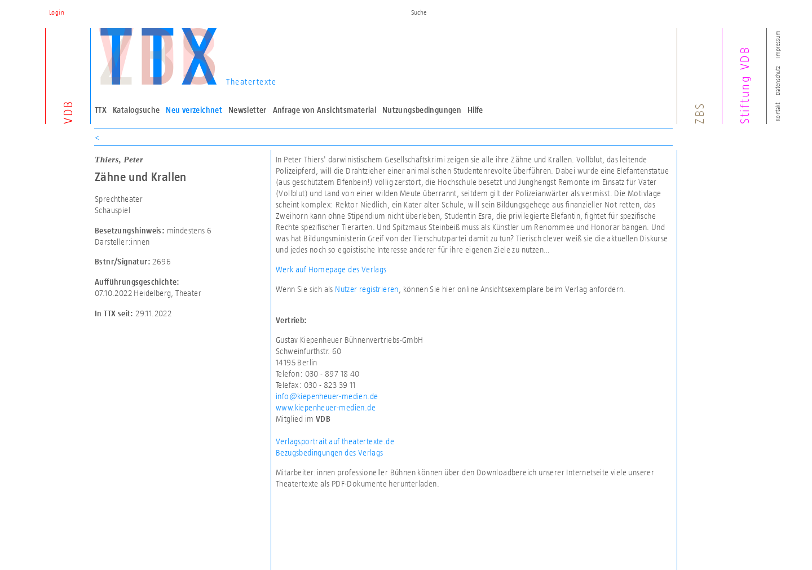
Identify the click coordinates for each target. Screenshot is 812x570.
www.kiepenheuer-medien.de (326, 407)
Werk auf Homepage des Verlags (331, 269)
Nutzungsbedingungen (421, 109)
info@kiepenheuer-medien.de (327, 396)
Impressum (777, 44)
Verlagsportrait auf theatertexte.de (335, 441)
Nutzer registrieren (367, 289)
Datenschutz (777, 80)
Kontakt (777, 112)
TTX (101, 109)
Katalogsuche (136, 109)
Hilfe (475, 109)
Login (56, 12)
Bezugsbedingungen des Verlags (329, 452)
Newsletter (247, 109)
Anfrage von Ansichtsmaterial (325, 109)
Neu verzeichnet (194, 109)
